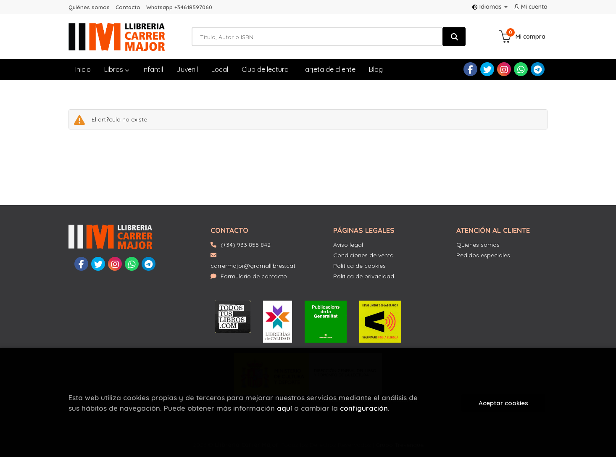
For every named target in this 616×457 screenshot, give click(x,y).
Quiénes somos (89, 7)
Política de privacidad (363, 276)
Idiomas (490, 7)
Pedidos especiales (483, 255)
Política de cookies (359, 265)
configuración (364, 408)
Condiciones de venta (363, 255)
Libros (116, 69)
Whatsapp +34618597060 (179, 7)
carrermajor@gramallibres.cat (253, 260)
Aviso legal (348, 244)
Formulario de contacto (249, 276)
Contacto (128, 7)
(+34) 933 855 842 (246, 244)
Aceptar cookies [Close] (503, 403)
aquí (284, 408)
